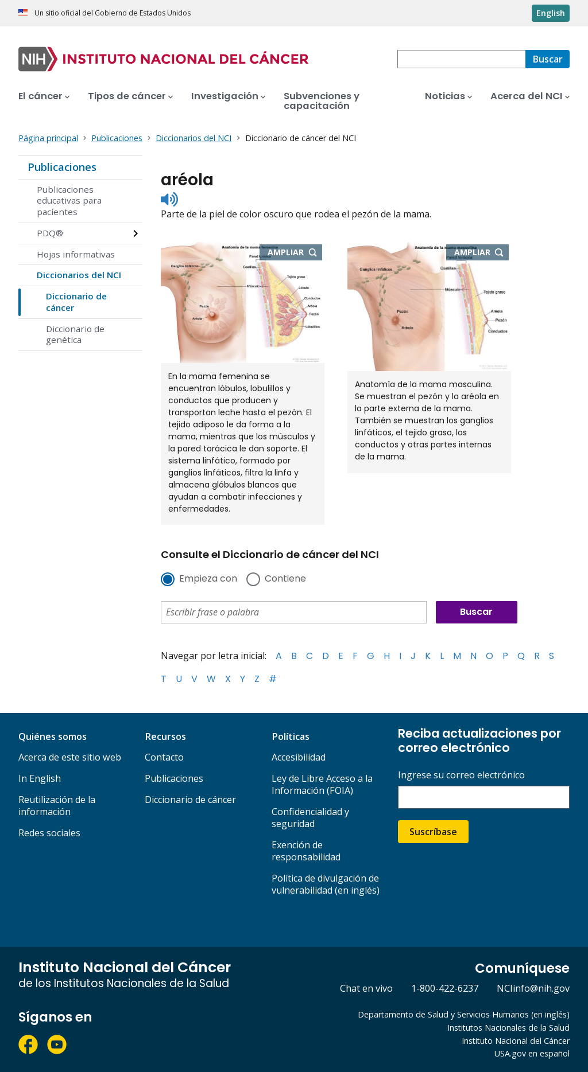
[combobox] (461, 59)
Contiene (285, 579)
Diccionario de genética (75, 334)
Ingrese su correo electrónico (461, 775)
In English (39, 778)
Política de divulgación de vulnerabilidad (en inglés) (326, 884)
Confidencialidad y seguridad (310, 817)
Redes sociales (49, 833)
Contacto (164, 757)
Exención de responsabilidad (306, 851)
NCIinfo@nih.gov (533, 988)
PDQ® (50, 233)
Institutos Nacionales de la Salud (508, 1027)
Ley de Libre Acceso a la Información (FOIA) (322, 784)
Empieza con (208, 579)
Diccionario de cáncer (76, 301)
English (550, 12)
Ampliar (295, 253)
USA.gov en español (532, 1053)
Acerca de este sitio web (69, 757)
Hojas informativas (76, 254)
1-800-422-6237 (444, 988)
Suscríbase (433, 831)
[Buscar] (547, 59)
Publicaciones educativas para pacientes (69, 201)
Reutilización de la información (56, 805)
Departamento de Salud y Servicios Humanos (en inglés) (464, 1014)
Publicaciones (62, 167)
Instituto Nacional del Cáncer (516, 1040)
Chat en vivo (366, 988)
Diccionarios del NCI (79, 274)
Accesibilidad (299, 757)
